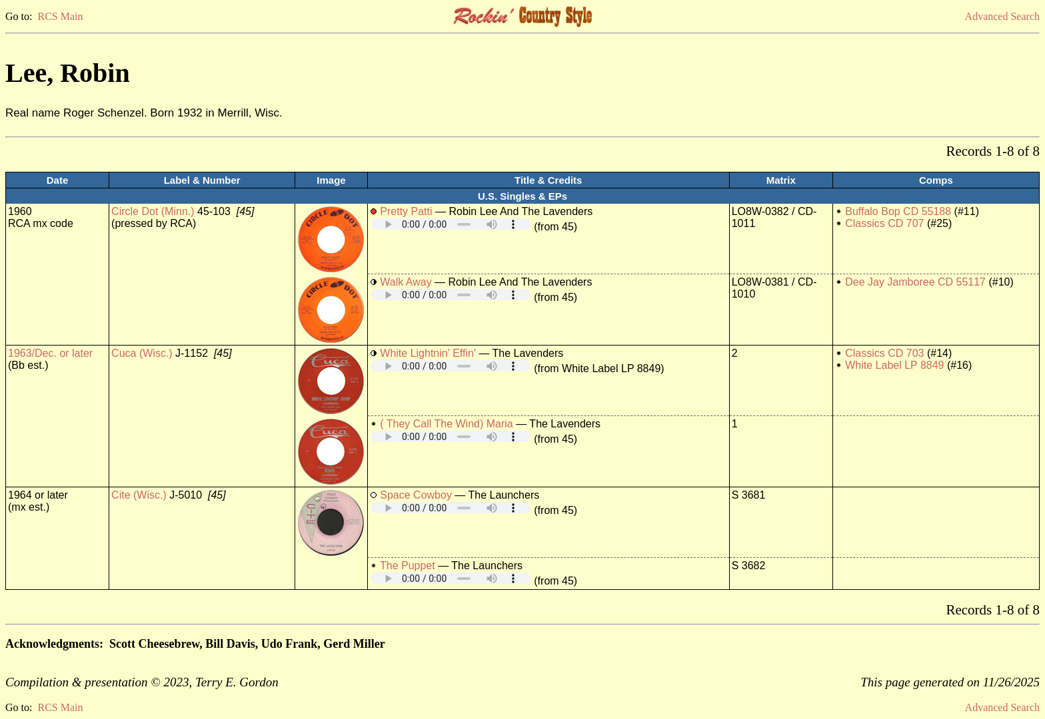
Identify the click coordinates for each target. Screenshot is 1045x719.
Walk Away (405, 282)
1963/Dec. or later (50, 353)
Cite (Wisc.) (139, 495)
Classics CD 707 (884, 223)
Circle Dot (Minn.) (152, 211)
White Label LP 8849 (894, 365)
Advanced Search (1002, 16)
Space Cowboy (416, 495)
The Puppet (407, 565)
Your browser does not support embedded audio (450, 224)
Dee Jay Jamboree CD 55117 (915, 282)
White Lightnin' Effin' (428, 353)
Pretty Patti (406, 211)
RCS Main (60, 16)
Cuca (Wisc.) (142, 353)
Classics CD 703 (884, 353)
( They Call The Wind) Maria (446, 423)
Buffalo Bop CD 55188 (898, 211)
